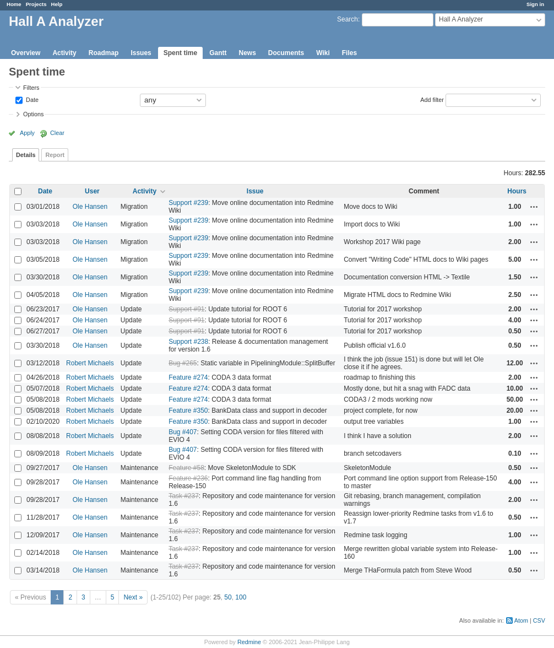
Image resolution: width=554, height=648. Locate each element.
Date (31, 99)
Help (57, 4)
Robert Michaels (90, 363)
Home (14, 4)
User (92, 191)
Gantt (217, 53)
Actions (534, 206)
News (247, 53)
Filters (31, 87)
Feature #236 (188, 478)
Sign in (535, 4)
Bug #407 (183, 432)
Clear (57, 132)
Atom (521, 620)
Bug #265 (183, 363)
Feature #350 (188, 410)
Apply (27, 132)
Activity (64, 53)
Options (33, 114)
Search (347, 19)
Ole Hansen (90, 206)
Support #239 (188, 203)
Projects (36, 4)
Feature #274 (188, 377)
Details (25, 155)
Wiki (323, 53)
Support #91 (186, 309)
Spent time (180, 53)
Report (54, 155)
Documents (286, 53)
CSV (539, 620)
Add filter (432, 99)
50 (227, 597)
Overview (25, 53)
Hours (516, 191)
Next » (133, 597)
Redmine (249, 642)
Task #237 (184, 496)
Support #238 (188, 341)
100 (240, 597)
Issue (255, 191)
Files (349, 53)
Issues (141, 53)
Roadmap (104, 53)
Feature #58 (186, 468)
